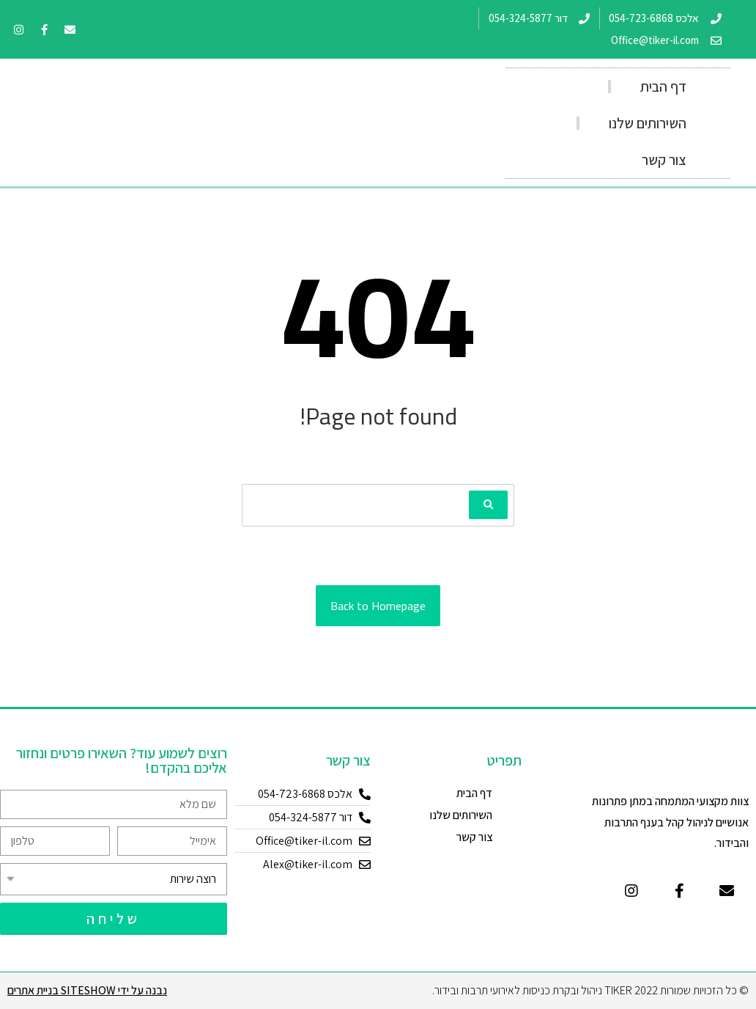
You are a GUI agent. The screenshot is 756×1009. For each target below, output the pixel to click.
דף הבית (663, 86)
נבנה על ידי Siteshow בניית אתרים (87, 990)
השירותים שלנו (647, 123)
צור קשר (664, 159)
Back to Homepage (378, 606)
